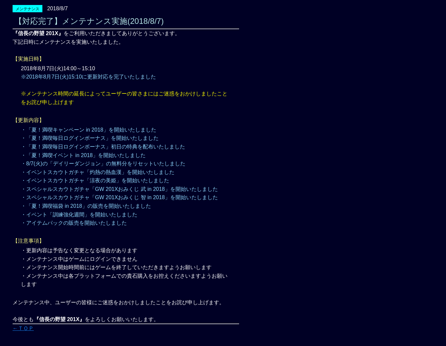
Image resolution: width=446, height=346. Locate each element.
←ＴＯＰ (23, 328)
